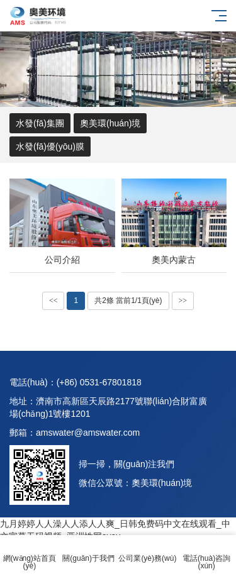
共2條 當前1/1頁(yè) (128, 300)
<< (53, 300)
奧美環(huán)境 (110, 123)
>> (183, 300)
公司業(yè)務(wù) (147, 551)
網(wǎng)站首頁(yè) (29, 554)
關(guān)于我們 (88, 551)
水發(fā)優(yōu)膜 (50, 146)
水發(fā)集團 (40, 123)
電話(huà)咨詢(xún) (206, 554)
